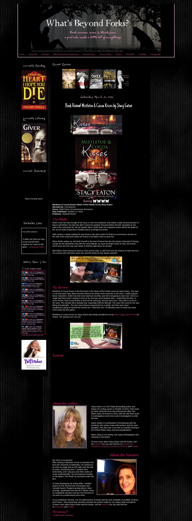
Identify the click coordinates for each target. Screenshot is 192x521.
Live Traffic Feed (33, 269)
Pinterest (123, 446)
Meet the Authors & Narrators (65, 54)
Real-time (25, 335)
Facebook (95, 446)
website (98, 444)
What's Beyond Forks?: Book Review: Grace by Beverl (31, 330)
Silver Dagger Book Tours (125, 314)
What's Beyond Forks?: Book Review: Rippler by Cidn (32, 322)
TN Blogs (142, 54)
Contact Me (155, 54)
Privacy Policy (105, 54)
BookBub (114, 446)
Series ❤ (130, 54)
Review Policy (89, 54)
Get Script (33, 335)
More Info (40, 335)
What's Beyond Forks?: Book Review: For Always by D (32, 309)
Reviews (45, 54)
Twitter (135, 446)
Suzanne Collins (37, 247)
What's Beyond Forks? (31, 285)
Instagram (105, 446)
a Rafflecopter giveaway (62, 515)
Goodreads (128, 444)
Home (22, 54)
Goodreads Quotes (39, 252)
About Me (33, 54)
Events (119, 54)
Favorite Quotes (29, 231)
